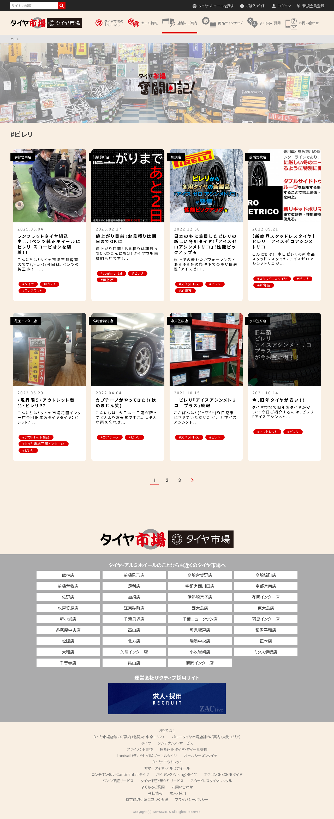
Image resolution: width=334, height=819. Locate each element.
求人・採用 (178, 793)
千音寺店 (68, 663)
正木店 (266, 641)
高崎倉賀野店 (199, 575)
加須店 (134, 597)
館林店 (68, 575)
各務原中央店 (68, 630)
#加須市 (185, 290)
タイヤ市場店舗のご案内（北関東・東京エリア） (129, 737)
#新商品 (264, 285)
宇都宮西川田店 (199, 586)
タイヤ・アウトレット (167, 762)
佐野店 (68, 597)
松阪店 (68, 641)
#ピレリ (50, 284)
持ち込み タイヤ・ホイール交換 (183, 749)
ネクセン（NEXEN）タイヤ (223, 774)
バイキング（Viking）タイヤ (176, 774)
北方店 (134, 641)
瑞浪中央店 (199, 641)
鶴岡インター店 (200, 663)
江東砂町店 (134, 608)
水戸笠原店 (68, 608)
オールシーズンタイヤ (200, 755)
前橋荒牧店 (68, 586)
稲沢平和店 (265, 630)
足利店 (134, 586)
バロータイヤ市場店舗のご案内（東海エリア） (206, 737)
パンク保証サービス (118, 780)
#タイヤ (28, 284)
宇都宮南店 (265, 586)
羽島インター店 (266, 619)
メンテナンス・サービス (175, 743)
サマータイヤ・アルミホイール (167, 768)
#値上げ (107, 280)
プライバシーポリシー (191, 799)
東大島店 (266, 608)
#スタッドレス (189, 284)
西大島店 (200, 608)
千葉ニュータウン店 (200, 619)
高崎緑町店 (265, 575)
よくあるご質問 (153, 787)
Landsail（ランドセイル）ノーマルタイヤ (147, 755)
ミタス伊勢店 (265, 652)
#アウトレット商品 (36, 437)
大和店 (68, 652)
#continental (111, 273)
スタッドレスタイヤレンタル (211, 780)
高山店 (134, 630)
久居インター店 (134, 652)
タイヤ (146, 743)
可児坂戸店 (199, 630)
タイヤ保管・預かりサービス (162, 780)
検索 (61, 5)
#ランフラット (33, 290)
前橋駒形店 (134, 575)
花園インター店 (266, 597)
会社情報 (155, 793)
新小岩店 (68, 619)
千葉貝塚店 (134, 619)
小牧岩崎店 (199, 652)
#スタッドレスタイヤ (272, 278)
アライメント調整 (140, 749)
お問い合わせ (182, 787)
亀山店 (134, 663)
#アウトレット (268, 432)
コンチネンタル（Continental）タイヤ (120, 774)
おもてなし (167, 730)
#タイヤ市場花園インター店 (44, 444)
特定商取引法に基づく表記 (147, 799)
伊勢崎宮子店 (199, 597)
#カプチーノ (110, 437)
